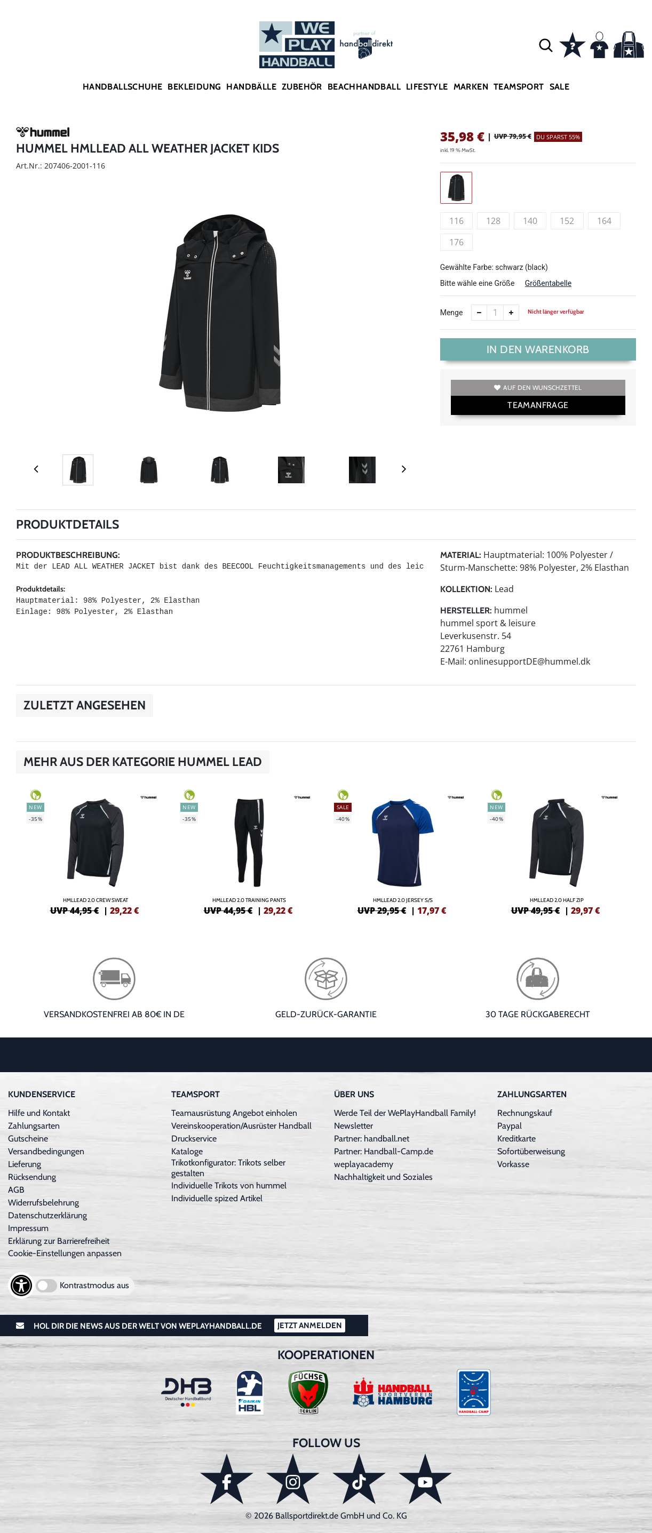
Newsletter (353, 1126)
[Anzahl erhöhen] (511, 313)
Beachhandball (364, 87)
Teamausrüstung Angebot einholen (234, 1113)
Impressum (28, 1228)
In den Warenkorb (538, 349)
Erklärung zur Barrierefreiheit (58, 1241)
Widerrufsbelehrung (43, 1202)
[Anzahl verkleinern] (479, 313)
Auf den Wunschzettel (538, 388)
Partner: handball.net (371, 1138)
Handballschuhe (123, 87)
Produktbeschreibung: (68, 555)
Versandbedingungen (46, 1151)
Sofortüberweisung (531, 1151)
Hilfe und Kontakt (39, 1113)
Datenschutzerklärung (47, 1215)
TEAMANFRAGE (537, 405)
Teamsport (519, 87)
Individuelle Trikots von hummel (229, 1185)
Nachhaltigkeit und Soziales (383, 1177)
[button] (545, 44)
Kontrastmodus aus (94, 1285)
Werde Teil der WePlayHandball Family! (405, 1113)
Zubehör (302, 87)
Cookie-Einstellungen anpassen (65, 1253)
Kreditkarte (516, 1138)
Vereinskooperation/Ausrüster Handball (241, 1126)
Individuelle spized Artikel (217, 1198)
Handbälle (251, 87)
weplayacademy (363, 1164)
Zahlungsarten (34, 1126)
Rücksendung (32, 1177)
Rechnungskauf (524, 1113)
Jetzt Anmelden (309, 1325)
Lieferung (24, 1164)
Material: (460, 555)
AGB (16, 1190)
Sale (560, 87)
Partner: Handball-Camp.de (383, 1151)
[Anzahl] (495, 313)
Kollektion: (466, 589)
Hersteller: (466, 610)
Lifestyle (427, 87)
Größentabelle (548, 283)
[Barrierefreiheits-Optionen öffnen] (21, 1285)
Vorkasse (513, 1164)
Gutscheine (28, 1138)
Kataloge (187, 1151)
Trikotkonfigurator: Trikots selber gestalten (228, 1167)
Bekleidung (194, 87)
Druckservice (194, 1138)
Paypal (509, 1126)
